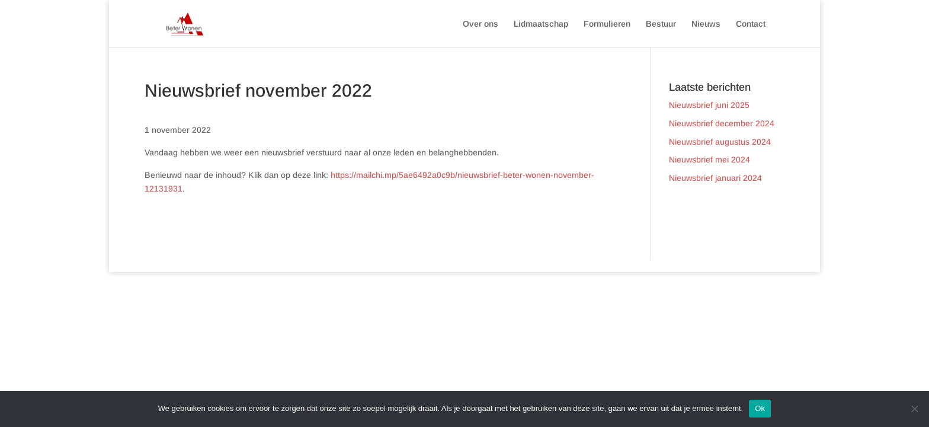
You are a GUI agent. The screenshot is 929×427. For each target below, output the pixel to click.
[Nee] (914, 409)
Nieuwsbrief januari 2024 (715, 178)
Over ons (480, 24)
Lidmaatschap (541, 24)
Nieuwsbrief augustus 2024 (720, 141)
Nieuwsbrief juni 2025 (709, 105)
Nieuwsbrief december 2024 (721, 123)
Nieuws (705, 24)
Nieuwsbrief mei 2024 (709, 159)
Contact (750, 24)
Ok (760, 408)
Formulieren (607, 24)
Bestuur (661, 24)
